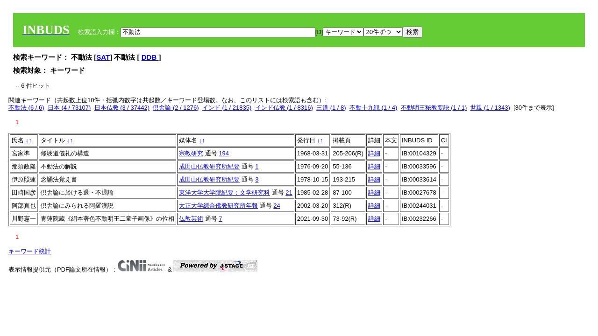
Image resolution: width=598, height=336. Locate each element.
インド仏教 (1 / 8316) (284, 107)
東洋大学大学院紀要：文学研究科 (224, 192)
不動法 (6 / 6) (26, 107)
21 (288, 192)
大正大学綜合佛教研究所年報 (218, 205)
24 (276, 205)
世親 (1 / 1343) (490, 107)
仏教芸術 (191, 218)
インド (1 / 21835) (227, 107)
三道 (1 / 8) (331, 107)
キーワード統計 (29, 251)
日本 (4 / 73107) (69, 107)
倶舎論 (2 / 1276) (176, 107)
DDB (150, 57)
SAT (103, 57)
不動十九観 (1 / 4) (373, 107)
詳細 (374, 153)
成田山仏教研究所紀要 (209, 166)
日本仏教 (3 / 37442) (122, 107)
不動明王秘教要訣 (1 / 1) (434, 107)
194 (224, 153)
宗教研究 (191, 153)
